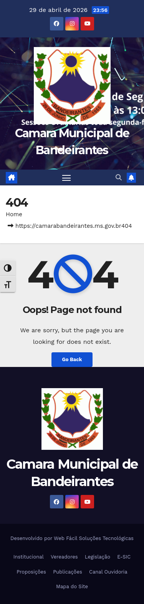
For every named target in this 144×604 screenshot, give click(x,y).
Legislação (97, 557)
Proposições (31, 572)
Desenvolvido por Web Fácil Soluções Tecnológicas (72, 538)
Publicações (67, 572)
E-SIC (124, 557)
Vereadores (64, 557)
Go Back (72, 359)
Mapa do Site (72, 586)
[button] (119, 177)
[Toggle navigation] (66, 177)
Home (14, 214)
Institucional (28, 557)
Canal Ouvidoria (108, 572)
